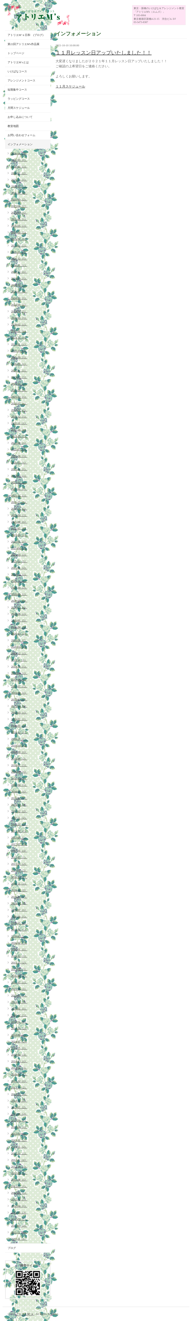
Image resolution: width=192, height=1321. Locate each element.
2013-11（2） (19, 1087)
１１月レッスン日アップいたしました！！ (104, 52)
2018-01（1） (19, 804)
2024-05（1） (19, 304)
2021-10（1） (19, 508)
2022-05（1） (19, 462)
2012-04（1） (19, 1205)
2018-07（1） (19, 765)
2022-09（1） (19, 436)
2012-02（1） (19, 1219)
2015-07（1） (19, 982)
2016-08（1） (19, 903)
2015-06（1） (19, 988)
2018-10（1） (19, 745)
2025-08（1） (19, 205)
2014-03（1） (19, 1061)
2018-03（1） (19, 791)
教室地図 (13, 126)
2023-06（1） (19, 377)
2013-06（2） (19, 1113)
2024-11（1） (19, 265)
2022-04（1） (19, 469)
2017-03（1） (19, 857)
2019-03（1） (19, 712)
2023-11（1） (19, 344)
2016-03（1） (19, 936)
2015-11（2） (19, 962)
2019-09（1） (19, 673)
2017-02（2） (19, 863)
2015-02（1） (19, 1008)
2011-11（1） (19, 1238)
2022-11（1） (19, 423)
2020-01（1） (19, 646)
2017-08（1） (19, 837)
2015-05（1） (19, 995)
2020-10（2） (19, 587)
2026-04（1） (19, 153)
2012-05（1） (19, 1199)
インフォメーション (20, 144)
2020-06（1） (19, 613)
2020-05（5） (19, 620)
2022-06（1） (19, 455)
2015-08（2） (19, 975)
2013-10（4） (19, 1094)
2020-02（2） (19, 640)
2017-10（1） (19, 824)
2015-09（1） (19, 969)
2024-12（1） (19, 258)
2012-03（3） (19, 1212)
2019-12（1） (19, 653)
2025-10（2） (19, 192)
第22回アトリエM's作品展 (23, 44)
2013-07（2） (19, 1107)
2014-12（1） (19, 1015)
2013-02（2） (19, 1140)
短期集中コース (17, 89)
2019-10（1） (19, 666)
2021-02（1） (19, 561)
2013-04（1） (19, 1126)
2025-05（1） (19, 225)
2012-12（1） (19, 1153)
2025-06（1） (19, 219)
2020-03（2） (19, 633)
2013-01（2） (19, 1146)
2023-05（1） (19, 383)
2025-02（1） (19, 245)
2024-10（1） (19, 271)
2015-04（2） (19, 1001)
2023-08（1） (19, 363)
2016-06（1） (19, 916)
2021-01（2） (19, 567)
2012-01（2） (19, 1225)
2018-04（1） (19, 784)
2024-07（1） (19, 291)
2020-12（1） (19, 574)
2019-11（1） (19, 659)
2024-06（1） (19, 298)
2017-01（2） (19, 870)
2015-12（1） (19, 955)
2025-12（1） (19, 179)
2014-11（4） (19, 1021)
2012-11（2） (19, 1159)
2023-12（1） (19, 337)
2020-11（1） (19, 580)
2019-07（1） (19, 686)
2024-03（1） (19, 317)
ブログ (12, 1247)
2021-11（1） (19, 502)
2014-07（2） (19, 1041)
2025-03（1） (19, 238)
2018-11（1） (19, 738)
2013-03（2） (19, 1133)
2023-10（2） (19, 350)
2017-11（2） (19, 817)
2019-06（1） (19, 692)
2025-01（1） (19, 252)
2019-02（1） (19, 719)
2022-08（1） (19, 442)
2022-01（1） (19, 488)
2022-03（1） (19, 475)
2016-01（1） (19, 949)
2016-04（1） (19, 929)
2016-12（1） (19, 876)
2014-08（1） (19, 1034)
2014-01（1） (19, 1074)
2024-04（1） (19, 311)
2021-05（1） (19, 541)
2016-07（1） (19, 909)
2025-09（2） (19, 199)
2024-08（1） (19, 284)
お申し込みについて (20, 116)
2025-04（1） (19, 232)
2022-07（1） (19, 449)
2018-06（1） (19, 771)
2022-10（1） (19, 429)
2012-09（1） (19, 1173)
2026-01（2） (19, 173)
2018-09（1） (19, 751)
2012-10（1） (19, 1166)
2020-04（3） (19, 626)
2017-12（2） (19, 811)
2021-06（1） (19, 534)
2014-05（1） (19, 1048)
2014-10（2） (19, 1028)
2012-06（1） (19, 1192)
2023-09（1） (19, 357)
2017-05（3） (19, 850)
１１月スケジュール (70, 86)
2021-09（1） (19, 515)
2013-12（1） (19, 1080)
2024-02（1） (19, 324)
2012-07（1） (19, 1186)
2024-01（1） (19, 330)
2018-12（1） (19, 732)
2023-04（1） (19, 390)
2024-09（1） (19, 278)
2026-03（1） (19, 159)
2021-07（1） (19, 528)
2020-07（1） (19, 607)
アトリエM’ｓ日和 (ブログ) (25, 34)
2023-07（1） (19, 370)
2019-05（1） (19, 699)
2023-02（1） (19, 403)
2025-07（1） (19, 212)
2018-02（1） (19, 798)
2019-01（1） (19, 725)
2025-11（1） (19, 186)
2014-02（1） (19, 1067)
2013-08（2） (19, 1100)
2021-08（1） (19, 521)
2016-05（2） (19, 923)
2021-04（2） (19, 548)
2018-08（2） (19, 758)
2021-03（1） (19, 554)
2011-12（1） (19, 1232)
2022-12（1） (19, 416)
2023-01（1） (19, 409)
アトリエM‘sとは (18, 62)
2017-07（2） (19, 844)
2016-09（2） (19, 896)
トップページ (16, 53)
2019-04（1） (19, 705)
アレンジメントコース (21, 80)
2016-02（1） (19, 942)
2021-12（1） (19, 495)
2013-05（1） (19, 1120)
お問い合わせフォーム (21, 135)
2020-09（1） (19, 594)
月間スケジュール (19, 107)
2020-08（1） (19, 600)
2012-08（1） (19, 1179)
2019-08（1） (19, 679)
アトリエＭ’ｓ (25, 1313)
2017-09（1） (19, 830)
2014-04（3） (19, 1054)
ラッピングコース (19, 98)
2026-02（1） (19, 166)
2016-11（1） (19, 883)
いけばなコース (17, 71)
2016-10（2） (19, 890)
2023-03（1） (19, 396)
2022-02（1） (19, 482)
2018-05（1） (19, 778)
